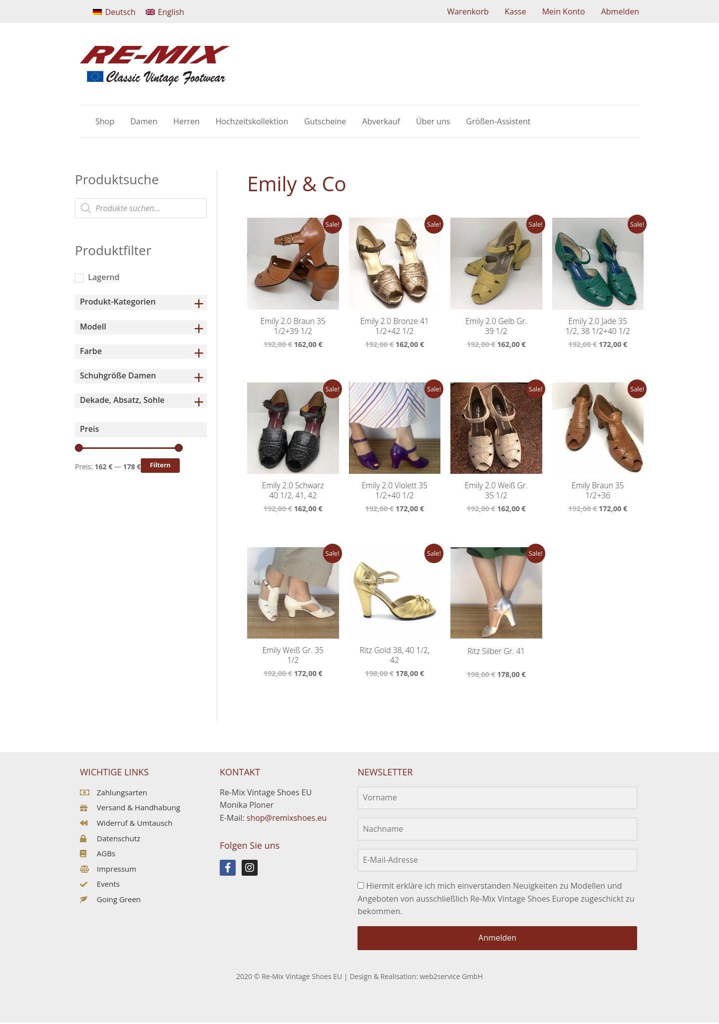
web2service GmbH (451, 977)
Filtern (160, 465)
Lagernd (103, 277)
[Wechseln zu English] (165, 11)
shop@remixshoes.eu (287, 819)
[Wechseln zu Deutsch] (114, 11)
